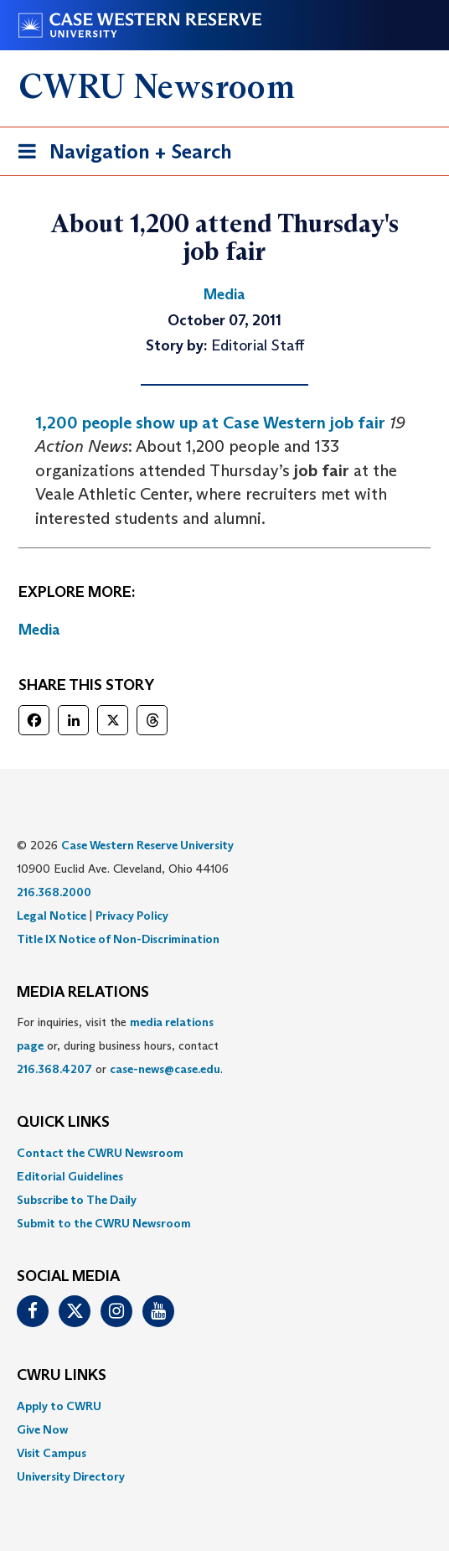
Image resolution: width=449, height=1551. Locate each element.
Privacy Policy (131, 915)
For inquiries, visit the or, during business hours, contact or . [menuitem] (120, 1045)
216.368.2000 (54, 892)
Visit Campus (51, 1452)
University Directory (71, 1476)
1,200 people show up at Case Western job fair (210, 422)
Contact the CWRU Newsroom (100, 1152)
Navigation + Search (120, 154)
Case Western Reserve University (147, 845)
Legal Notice (51, 915)
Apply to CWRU (59, 1406)
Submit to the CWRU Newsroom (104, 1223)
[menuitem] (224, 1153)
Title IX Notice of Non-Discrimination (118, 939)
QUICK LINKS (63, 1122)
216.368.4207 (54, 1068)
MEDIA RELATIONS (83, 992)
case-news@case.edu (165, 1068)
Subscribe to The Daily (77, 1199)
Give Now (42, 1429)
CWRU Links (61, 1375)
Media (39, 629)
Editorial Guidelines (70, 1176)
